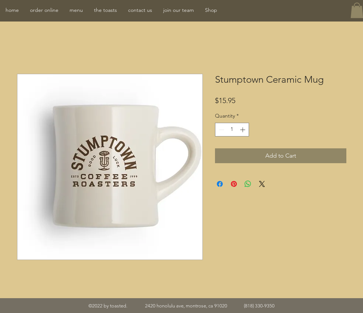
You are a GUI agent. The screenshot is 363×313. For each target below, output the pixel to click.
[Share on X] (262, 183)
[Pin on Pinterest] (233, 183)
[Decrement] (220, 129)
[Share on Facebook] (219, 183)
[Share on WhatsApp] (247, 183)
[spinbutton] (232, 129)
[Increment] (243, 129)
